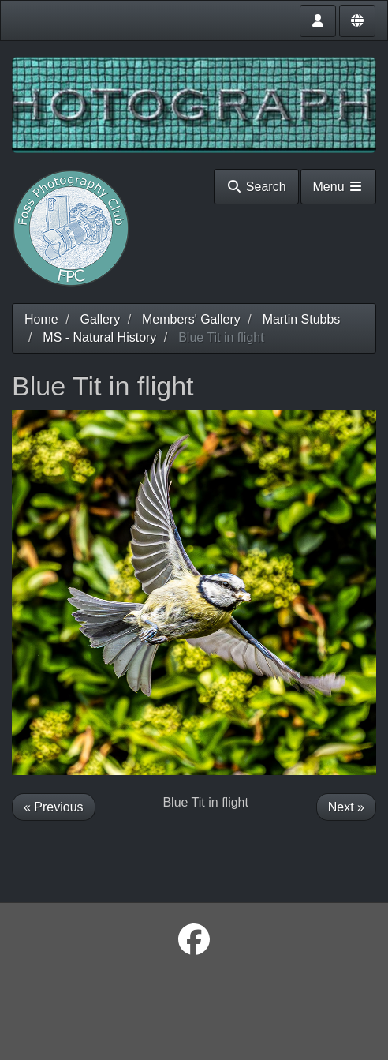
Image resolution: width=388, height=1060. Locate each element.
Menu (338, 186)
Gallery (100, 319)
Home (41, 319)
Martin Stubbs (302, 319)
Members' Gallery (191, 319)
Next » (346, 807)
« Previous (54, 807)
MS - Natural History (99, 337)
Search (255, 186)
